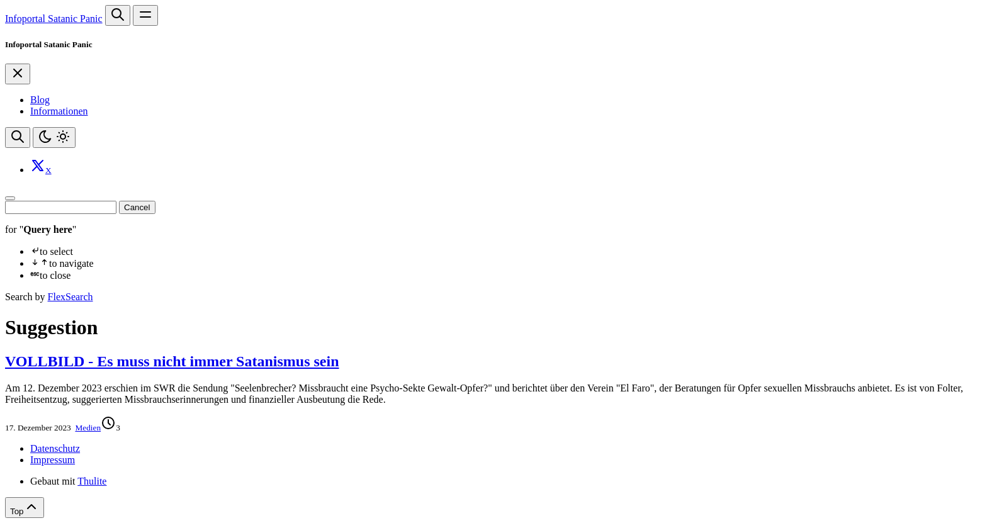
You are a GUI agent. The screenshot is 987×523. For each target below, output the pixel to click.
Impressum (52, 459)
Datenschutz (55, 448)
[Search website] (117, 15)
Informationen (59, 111)
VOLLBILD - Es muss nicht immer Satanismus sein (172, 361)
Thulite (91, 481)
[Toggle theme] (54, 137)
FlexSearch (70, 296)
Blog (40, 99)
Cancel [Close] (137, 207)
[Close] (17, 74)
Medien (88, 427)
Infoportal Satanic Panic (54, 18)
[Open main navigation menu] (145, 15)
